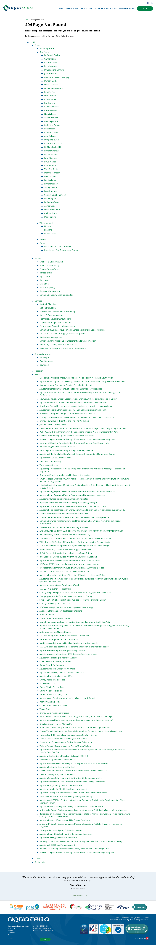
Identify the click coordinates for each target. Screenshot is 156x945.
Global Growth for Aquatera (52, 665)
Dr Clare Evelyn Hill (52, 147)
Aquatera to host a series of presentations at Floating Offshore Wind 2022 (73, 506)
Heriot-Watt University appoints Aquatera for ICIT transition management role (75, 727)
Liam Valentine (51, 154)
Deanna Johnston (52, 172)
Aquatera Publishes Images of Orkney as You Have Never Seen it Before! (72, 806)
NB (145, 938)
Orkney (47, 226)
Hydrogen (44, 280)
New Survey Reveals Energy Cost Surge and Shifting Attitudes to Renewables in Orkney (78, 399)
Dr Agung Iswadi (51, 139)
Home (61, 8)
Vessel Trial (45, 709)
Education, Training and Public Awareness (58, 344)
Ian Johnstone (50, 66)
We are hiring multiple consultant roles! (57, 446)
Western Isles (50, 233)
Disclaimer (144, 918)
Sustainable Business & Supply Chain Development (62, 333)
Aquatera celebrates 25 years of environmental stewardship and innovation (73, 402)
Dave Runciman (51, 191)
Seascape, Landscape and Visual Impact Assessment (63, 348)
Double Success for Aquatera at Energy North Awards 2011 (66, 738)
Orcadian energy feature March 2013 (56, 724)
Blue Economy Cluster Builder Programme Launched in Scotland (68, 556)
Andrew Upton (50, 213)
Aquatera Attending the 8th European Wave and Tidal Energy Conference (72, 781)
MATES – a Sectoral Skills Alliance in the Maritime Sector (65, 571)
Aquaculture (45, 276)
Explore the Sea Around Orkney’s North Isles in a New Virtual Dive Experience (74, 517)
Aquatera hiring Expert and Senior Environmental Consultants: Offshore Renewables (77, 491)
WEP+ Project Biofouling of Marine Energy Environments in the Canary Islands (75, 542)
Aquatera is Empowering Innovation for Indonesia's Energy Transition (71, 388)
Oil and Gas (45, 283)
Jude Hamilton (50, 73)
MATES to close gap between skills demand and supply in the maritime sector (74, 646)
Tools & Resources (107, 8)
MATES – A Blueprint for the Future (55, 589)
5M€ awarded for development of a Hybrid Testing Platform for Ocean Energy (74, 545)
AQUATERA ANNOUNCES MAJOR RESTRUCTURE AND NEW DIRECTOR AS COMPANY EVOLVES (81, 531)
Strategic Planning (48, 304)
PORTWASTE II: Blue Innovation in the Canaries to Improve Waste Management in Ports (79, 432)
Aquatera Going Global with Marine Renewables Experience (66, 834)
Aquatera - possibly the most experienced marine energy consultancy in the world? (76, 720)
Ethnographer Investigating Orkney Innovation (61, 830)
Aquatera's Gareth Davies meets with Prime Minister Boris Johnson (70, 560)
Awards (43, 239)
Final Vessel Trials (48, 683)
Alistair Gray (49, 206)
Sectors (80, 8)
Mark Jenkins (50, 217)
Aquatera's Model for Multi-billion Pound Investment (63, 789)
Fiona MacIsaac (51, 84)
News (131, 8)
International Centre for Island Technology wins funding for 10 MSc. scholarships (76, 716)
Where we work (46, 223)
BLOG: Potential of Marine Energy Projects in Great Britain (66, 553)
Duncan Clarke (50, 81)
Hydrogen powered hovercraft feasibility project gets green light (68, 502)
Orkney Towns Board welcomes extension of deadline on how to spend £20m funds (77, 417)
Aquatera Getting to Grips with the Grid (57, 767)
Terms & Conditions (122, 918)
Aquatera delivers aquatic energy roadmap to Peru (62, 650)
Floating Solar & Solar (49, 269)
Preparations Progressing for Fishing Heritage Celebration (66, 742)
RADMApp (44, 357)
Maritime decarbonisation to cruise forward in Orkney (64, 513)
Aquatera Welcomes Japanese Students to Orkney (62, 672)
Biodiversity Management (51, 337)
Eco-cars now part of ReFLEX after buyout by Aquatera (64, 527)
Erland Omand (50, 176)
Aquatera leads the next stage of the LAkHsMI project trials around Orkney (73, 575)
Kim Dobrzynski (51, 132)
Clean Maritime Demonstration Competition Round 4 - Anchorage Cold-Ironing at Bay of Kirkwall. (83, 428)
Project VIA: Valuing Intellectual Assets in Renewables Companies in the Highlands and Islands (81, 731)
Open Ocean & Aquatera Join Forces (55, 661)
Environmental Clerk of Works (57, 246)
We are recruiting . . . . (49, 465)
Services (91, 8)
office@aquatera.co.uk (43, 928)
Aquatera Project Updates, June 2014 (56, 676)
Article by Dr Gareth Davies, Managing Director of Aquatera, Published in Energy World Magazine (83, 810)
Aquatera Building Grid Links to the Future (58, 837)
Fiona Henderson (52, 209)
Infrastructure (46, 272)
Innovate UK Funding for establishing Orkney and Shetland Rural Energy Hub (74, 443)
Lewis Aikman (50, 161)
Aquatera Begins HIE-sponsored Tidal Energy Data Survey (65, 820)
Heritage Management (50, 291)
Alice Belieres (50, 136)
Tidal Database (46, 361)
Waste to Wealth (47, 614)
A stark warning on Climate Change (55, 632)
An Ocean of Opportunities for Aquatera (57, 759)
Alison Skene (50, 99)
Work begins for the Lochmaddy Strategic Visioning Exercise (66, 450)
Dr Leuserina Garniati (54, 70)
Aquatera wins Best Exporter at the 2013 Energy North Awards (67, 698)
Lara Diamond (50, 158)
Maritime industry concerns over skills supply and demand (65, 549)
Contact (144, 8)
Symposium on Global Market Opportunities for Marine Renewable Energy (73, 600)
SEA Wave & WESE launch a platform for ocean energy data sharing (70, 564)
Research (123, 8)
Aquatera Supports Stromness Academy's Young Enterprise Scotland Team (73, 410)
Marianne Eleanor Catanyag (56, 77)
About (70, 8)
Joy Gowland (49, 103)
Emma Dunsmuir (51, 150)
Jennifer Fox (49, 92)
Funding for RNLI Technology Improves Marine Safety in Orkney (68, 735)
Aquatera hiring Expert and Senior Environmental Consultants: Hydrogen (72, 495)
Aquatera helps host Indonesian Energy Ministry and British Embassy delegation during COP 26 (82, 510)
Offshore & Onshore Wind (51, 261)
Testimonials (40, 862)
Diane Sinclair (50, 95)
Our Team (44, 52)
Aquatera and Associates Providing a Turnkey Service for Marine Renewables (74, 763)
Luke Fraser (49, 128)
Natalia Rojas (50, 114)
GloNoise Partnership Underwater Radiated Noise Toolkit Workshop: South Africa (76, 377)
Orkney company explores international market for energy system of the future (75, 592)
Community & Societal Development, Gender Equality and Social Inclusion (72, 330)
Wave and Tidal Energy (50, 265)
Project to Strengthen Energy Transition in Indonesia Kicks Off (67, 413)
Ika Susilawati (50, 180)
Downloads (45, 365)
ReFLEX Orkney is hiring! (50, 461)
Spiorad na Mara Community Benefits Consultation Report (66, 385)
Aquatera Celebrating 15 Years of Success (58, 657)
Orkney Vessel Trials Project (52, 679)
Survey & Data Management (52, 315)
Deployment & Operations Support (55, 322)
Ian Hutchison (50, 62)
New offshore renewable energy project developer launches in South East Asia (75, 622)
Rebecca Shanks (51, 106)
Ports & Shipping (47, 287)
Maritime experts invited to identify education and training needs (69, 643)
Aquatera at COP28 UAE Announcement (57, 845)
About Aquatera (47, 48)
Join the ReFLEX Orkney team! (53, 424)
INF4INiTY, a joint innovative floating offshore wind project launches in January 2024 (77, 439)
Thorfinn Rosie (51, 169)
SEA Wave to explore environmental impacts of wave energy (66, 607)
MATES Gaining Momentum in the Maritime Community (64, 635)
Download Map (47, 930)
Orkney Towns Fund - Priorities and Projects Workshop (64, 421)
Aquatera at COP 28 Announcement (55, 457)
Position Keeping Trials (50, 701)
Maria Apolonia (51, 121)
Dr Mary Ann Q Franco (54, 88)
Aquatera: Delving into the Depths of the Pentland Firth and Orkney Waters (73, 792)
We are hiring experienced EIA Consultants (59, 639)
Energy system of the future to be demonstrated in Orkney (66, 596)
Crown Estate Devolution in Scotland (56, 618)
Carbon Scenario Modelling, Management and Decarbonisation (68, 341)
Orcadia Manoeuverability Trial (53, 705)
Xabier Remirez (51, 117)
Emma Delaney (51, 183)
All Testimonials (78, 895)
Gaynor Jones (50, 59)
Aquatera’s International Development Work (59, 585)
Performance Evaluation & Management (57, 326)
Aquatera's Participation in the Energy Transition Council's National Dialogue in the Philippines (82, 381)
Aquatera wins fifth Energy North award (57, 668)
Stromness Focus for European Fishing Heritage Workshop (66, 796)
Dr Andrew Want (51, 202)
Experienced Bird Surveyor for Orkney (61, 250)
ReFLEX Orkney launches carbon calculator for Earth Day (65, 534)
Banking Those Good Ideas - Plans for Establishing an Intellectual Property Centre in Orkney (81, 841)
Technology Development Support (55, 319)
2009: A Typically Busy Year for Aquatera (57, 774)
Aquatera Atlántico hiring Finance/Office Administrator (64, 499)
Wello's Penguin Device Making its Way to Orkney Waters (65, 746)
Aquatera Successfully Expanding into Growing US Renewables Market (71, 778)
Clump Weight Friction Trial (52, 687)
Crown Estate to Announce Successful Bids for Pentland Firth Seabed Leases (74, 770)
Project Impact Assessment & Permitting (57, 311)
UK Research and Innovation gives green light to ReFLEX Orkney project (72, 567)
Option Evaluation (48, 308)
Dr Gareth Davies (52, 55)
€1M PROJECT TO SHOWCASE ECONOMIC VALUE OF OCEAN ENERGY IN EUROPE (75, 538)
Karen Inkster (50, 165)
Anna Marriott (50, 110)
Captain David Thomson (55, 195)
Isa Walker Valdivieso (53, 143)
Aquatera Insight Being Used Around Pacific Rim (61, 785)
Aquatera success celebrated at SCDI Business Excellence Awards (68, 654)
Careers (43, 243)
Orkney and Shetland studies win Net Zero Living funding (65, 475)
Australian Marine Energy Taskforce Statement (61, 611)
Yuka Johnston (50, 187)
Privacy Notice (135, 918)
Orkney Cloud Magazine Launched (55, 603)
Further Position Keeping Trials (54, 694)
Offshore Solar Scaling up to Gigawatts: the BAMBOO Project (67, 435)
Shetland (48, 230)
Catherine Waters (52, 125)
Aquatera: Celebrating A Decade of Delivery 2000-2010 (64, 756)
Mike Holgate (50, 198)
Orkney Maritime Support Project (54, 713)
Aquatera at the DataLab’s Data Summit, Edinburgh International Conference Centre (77, 454)
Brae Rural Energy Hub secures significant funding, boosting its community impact (76, 406)
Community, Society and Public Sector (56, 295)
